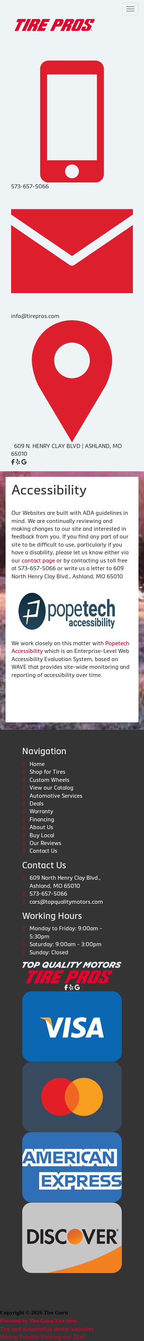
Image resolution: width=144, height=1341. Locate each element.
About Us (41, 827)
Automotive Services (56, 796)
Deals (37, 803)
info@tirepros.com (35, 316)
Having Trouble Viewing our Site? (42, 1337)
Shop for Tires (47, 772)
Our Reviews (45, 843)
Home (37, 764)
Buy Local (42, 835)
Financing (42, 819)
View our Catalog (51, 787)
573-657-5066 (30, 186)
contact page (38, 560)
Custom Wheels (49, 780)
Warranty (41, 811)
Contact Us (43, 851)
